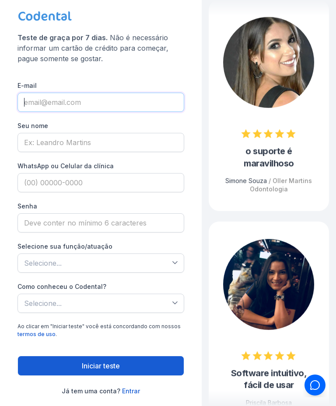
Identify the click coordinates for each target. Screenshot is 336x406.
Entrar (131, 391)
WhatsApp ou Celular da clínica (66, 166)
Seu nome (33, 125)
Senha (27, 206)
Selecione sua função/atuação (65, 246)
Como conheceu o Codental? (62, 286)
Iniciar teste (101, 365)
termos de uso (37, 334)
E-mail (27, 85)
